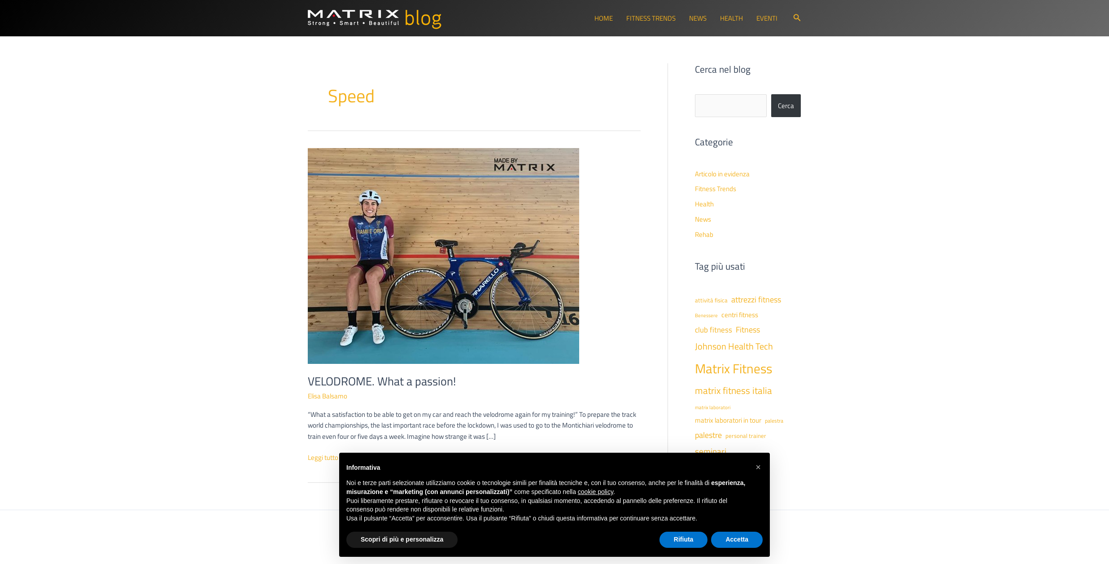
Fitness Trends (651, 18)
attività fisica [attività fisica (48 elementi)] (711, 300)
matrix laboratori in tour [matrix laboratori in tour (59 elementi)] (728, 420)
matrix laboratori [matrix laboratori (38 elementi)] (712, 407)
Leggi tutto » (325, 457)
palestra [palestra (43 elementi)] (774, 421)
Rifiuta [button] (684, 539)
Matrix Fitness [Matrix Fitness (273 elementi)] (733, 368)
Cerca (786, 106)
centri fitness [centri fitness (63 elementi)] (739, 314)
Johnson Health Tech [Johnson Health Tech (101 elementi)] (734, 346)
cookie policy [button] (595, 491)
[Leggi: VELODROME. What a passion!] (443, 255)
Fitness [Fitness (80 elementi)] (748, 330)
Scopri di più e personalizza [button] (402, 539)
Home (603, 18)
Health (731, 18)
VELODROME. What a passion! (382, 381)
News (698, 18)
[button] (797, 18)
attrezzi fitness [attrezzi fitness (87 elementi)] (756, 299)
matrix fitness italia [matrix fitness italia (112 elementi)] (733, 390)
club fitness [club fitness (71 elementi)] (713, 329)
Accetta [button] (736, 539)
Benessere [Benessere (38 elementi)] (706, 315)
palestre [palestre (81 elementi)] (708, 435)
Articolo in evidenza (722, 174)
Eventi (766, 18)
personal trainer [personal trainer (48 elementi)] (745, 435)
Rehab (704, 234)
